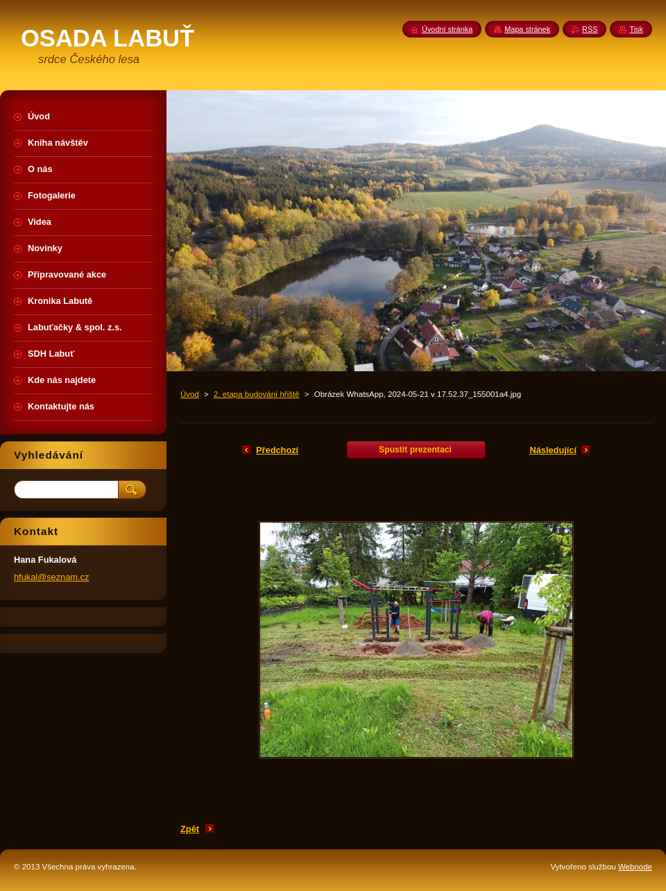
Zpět (189, 829)
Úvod (189, 394)
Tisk (636, 29)
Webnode (635, 867)
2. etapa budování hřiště (257, 394)
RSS (589, 29)
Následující (553, 450)
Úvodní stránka (447, 29)
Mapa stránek (527, 29)
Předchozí (277, 450)
